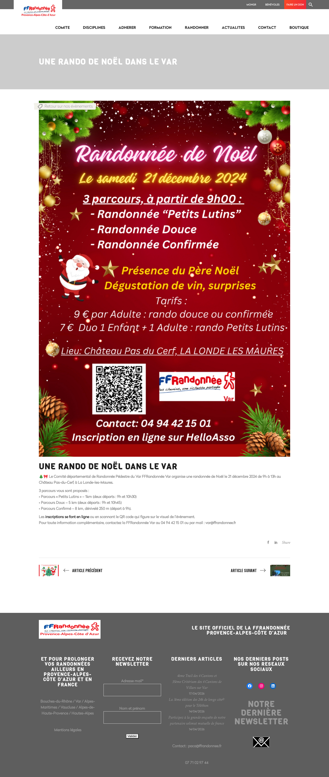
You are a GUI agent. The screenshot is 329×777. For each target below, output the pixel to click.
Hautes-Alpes (83, 713)
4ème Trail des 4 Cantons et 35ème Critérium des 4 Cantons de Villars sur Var (196, 681)
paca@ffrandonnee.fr (204, 745)
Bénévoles (272, 4)
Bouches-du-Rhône (56, 701)
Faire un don (295, 4)
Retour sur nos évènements (69, 106)
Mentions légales (67, 729)
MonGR (251, 4)
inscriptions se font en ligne (67, 516)
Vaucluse (68, 707)
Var (78, 701)
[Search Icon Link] (310, 4)
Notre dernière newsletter (261, 713)
